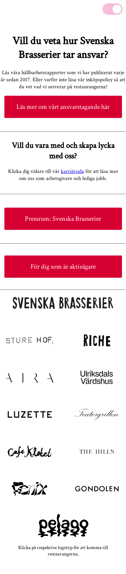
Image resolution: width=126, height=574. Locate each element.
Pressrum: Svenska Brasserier (63, 218)
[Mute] (112, 9)
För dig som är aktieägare (63, 266)
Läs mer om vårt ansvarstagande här (63, 106)
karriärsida (72, 171)
